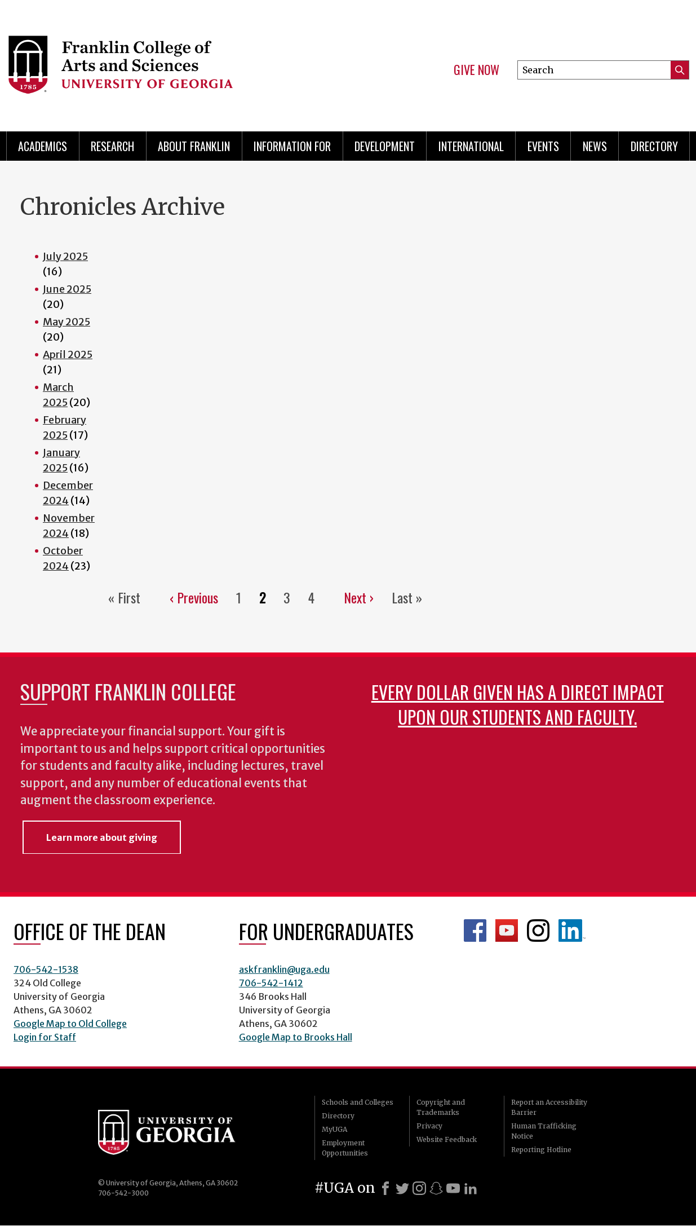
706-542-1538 (46, 969)
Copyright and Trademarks (440, 1107)
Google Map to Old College (70, 1023)
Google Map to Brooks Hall (295, 1037)
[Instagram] (419, 1188)
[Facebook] (385, 1188)
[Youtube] (453, 1188)
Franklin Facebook (475, 930)
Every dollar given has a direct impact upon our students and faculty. (517, 704)
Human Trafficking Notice (544, 1131)
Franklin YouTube (506, 930)
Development (384, 146)
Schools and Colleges (357, 1102)
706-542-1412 (271, 983)
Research (112, 146)
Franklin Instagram (538, 930)
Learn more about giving (101, 837)
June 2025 (67, 289)
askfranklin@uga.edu (284, 969)
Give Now (476, 70)
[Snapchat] (436, 1188)
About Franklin (194, 146)
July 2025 (65, 256)
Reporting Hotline (541, 1149)
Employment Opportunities (345, 1148)
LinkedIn (572, 930)
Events (543, 146)
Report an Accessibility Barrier (549, 1107)
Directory (654, 146)
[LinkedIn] (470, 1188)
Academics (42, 146)
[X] (402, 1188)
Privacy (429, 1126)
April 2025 (67, 354)
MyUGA (334, 1129)
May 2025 (66, 321)
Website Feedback (446, 1139)
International (471, 146)
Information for (292, 146)
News (595, 146)
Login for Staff (45, 1037)
